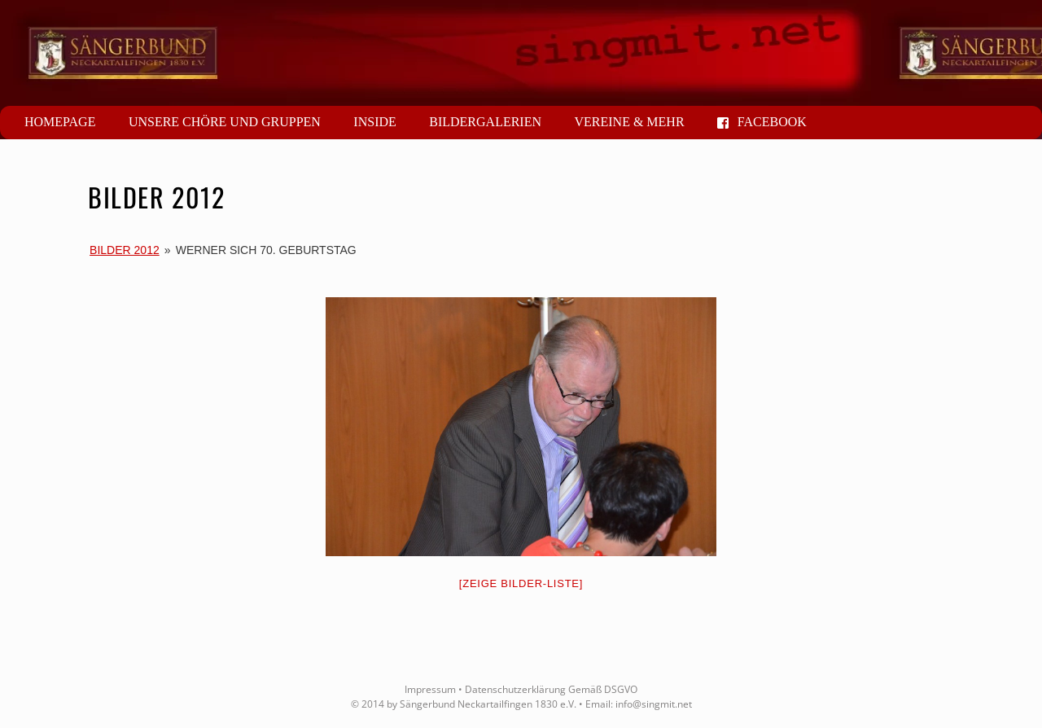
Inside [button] (374, 122)
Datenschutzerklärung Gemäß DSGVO (551, 689)
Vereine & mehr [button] (629, 122)
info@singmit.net (653, 704)
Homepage (59, 122)
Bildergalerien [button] (485, 122)
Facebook (762, 122)
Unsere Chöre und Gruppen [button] (225, 122)
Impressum (430, 689)
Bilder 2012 (125, 250)
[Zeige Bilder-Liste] (521, 583)
